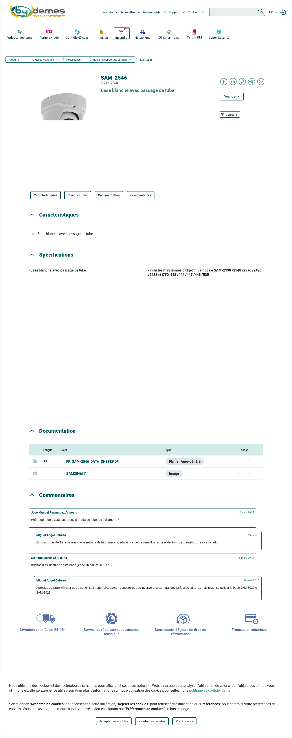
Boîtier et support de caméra (110, 59)
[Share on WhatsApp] (260, 81)
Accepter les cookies (113, 721)
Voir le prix (231, 96)
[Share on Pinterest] (242, 81)
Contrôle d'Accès (77, 34)
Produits (14, 59)
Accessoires (73, 59)
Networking (143, 34)
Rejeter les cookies (152, 721)
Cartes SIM (194, 34)
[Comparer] (230, 114)
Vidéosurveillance (19, 34)
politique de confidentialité (209, 690)
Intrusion (102, 34)
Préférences (184, 721)
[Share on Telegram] (251, 81)
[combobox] (237, 12)
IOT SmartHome (169, 34)
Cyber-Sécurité (219, 34)
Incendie (121, 34)
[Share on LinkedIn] (233, 81)
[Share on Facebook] (223, 81)
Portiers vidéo (49, 34)
